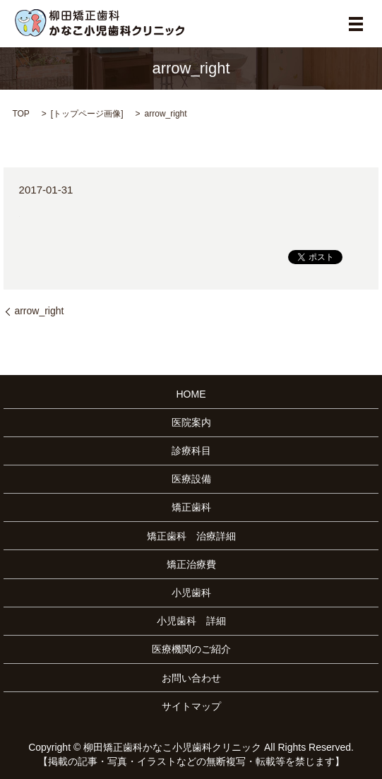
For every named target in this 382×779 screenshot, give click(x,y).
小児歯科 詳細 (191, 620)
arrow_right (39, 310)
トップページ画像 (87, 114)
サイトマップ (191, 706)
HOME (191, 394)
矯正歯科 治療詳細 (191, 536)
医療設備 (191, 478)
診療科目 (191, 450)
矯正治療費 (191, 564)
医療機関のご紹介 (191, 649)
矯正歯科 (191, 507)
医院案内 (191, 422)
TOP (20, 114)
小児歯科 (191, 592)
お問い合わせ (191, 678)
